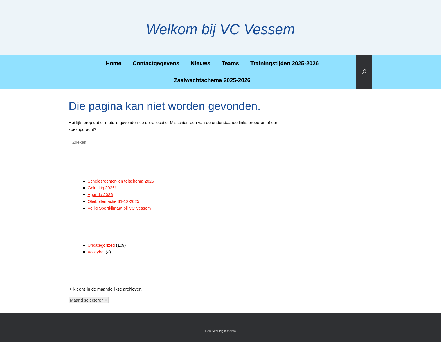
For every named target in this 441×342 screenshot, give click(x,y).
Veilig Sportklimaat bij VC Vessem (119, 208)
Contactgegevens (155, 63)
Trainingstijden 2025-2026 (284, 63)
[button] (364, 72)
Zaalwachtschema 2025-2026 (212, 80)
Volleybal (96, 251)
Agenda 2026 (100, 194)
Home (114, 63)
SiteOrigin (219, 331)
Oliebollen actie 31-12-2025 (113, 201)
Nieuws (200, 63)
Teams (230, 63)
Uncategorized (101, 245)
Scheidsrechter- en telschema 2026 (121, 181)
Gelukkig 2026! (102, 187)
